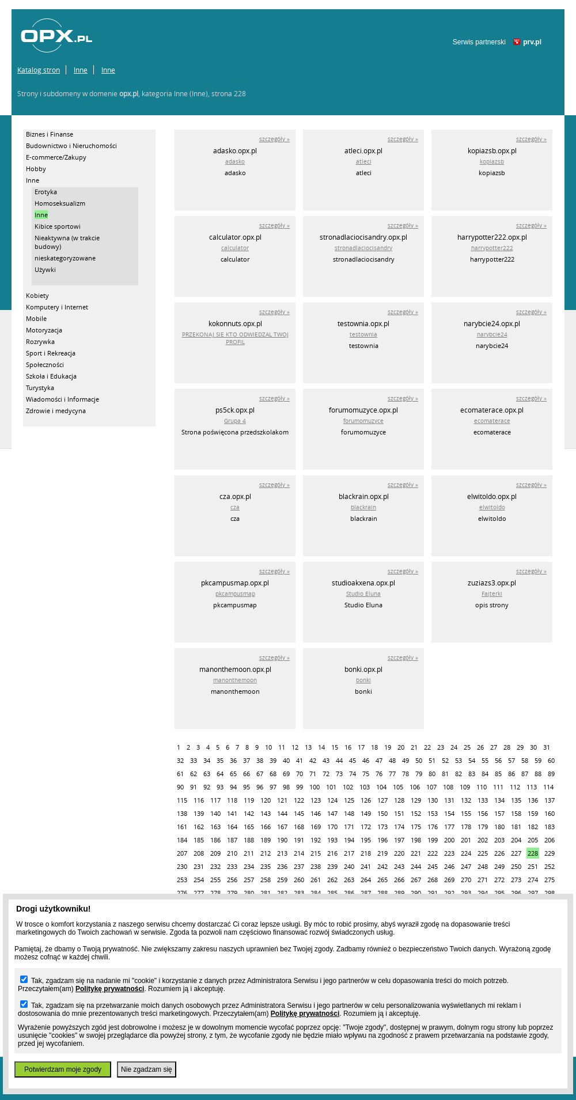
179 (483, 826)
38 (259, 760)
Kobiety (37, 295)
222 (432, 853)
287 (366, 893)
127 (382, 800)
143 (265, 813)
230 (182, 866)
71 (312, 773)
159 (533, 813)
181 (516, 826)
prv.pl (532, 42)
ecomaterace (492, 421)
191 (299, 840)
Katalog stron (38, 69)
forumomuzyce (363, 421)
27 (493, 747)
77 (392, 773)
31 (546, 747)
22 (427, 747)
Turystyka (40, 387)
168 (299, 826)
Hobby (36, 168)
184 (182, 840)
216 (332, 853)
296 (516, 893)
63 (206, 773)
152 (416, 813)
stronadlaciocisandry (363, 248)
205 (533, 840)
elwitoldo (492, 507)
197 (399, 840)
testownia (363, 334)
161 (182, 826)
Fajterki (492, 594)
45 (352, 760)
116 (199, 800)
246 (449, 866)
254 (199, 879)
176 (432, 826)
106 (415, 787)
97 (273, 787)
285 (332, 893)
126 (366, 800)
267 (416, 879)
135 (516, 800)
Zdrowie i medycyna (56, 410)
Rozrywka (40, 341)
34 (206, 760)
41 (299, 760)
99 (299, 787)
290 (416, 893)
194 (349, 840)
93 (220, 787)
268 (432, 879)
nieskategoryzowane (65, 258)
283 (299, 893)
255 (215, 879)
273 (516, 879)
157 (499, 813)
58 (524, 760)
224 (466, 853)
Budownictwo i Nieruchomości (71, 145)
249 (499, 866)
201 (466, 840)
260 (299, 879)
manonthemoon (235, 680)
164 (232, 826)
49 (405, 760)
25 (467, 747)
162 (199, 826)
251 (533, 866)
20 (400, 747)
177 (449, 826)
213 (282, 853)
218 (366, 853)
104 (381, 787)
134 (499, 800)
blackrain (363, 507)
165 (249, 826)
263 (349, 879)
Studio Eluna (363, 594)
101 (331, 787)
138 (182, 813)
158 (516, 813)
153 (432, 813)
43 (326, 760)
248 (483, 866)
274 (533, 879)
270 (466, 879)
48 (392, 760)
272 (499, 879)
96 (259, 787)
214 (299, 853)
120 (265, 800)
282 (282, 893)
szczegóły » (274, 139)
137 (549, 800)
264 (366, 879)
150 (382, 813)
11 (281, 747)
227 (516, 853)
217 (349, 853)
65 (233, 773)
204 (516, 840)
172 (366, 826)
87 (524, 773)
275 (549, 879)
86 (511, 773)
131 (449, 800)
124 (332, 800)
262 (332, 879)
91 (193, 787)
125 (349, 800)
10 (268, 747)
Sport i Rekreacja (50, 353)
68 (273, 773)
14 (321, 747)
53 (458, 760)
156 (483, 813)
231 (199, 866)
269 (449, 879)
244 (416, 866)
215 (315, 853)
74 (352, 773)
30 (533, 747)
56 (498, 760)
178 (466, 826)
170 (332, 826)
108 (448, 787)
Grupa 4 (235, 421)
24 (453, 747)
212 (265, 853)
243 (399, 866)
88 (538, 773)
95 (246, 787)
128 (399, 800)
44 (339, 760)
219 (382, 853)
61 (180, 773)
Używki (45, 269)
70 (299, 773)
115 (182, 800)
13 (308, 747)
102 (348, 787)
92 (206, 787)
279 (232, 893)
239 (332, 866)
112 (515, 787)
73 (339, 773)
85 (498, 773)
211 (249, 853)
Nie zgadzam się (146, 1069)
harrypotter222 (492, 248)
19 (387, 747)
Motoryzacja (44, 330)
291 (432, 893)
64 (220, 773)
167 (282, 826)
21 (414, 747)
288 (382, 893)
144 (282, 813)
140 (215, 813)
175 (416, 826)
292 (449, 893)
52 (445, 760)
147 (332, 813)
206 (549, 840)
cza (235, 507)
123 (315, 800)
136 (533, 800)
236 (282, 866)
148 (349, 813)
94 (233, 787)
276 (182, 893)
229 (549, 853)
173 (382, 826)
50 (418, 760)
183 (549, 826)
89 (551, 773)
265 (382, 879)
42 (312, 760)
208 (199, 853)
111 (498, 787)
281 (265, 893)
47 (379, 760)
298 (549, 893)
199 (432, 840)
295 (499, 893)
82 (458, 773)
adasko (235, 161)
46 (365, 760)
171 (349, 826)
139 (199, 813)
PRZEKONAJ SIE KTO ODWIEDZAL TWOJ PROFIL (235, 338)
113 (531, 787)
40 (286, 760)
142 (249, 813)
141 (232, 813)
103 (364, 787)
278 (215, 893)
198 (416, 840)
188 (249, 840)
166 (265, 826)
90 (180, 787)
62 (193, 773)
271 (483, 879)
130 (432, 800)
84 (485, 773)
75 (365, 773)
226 (499, 853)
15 (334, 747)
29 (520, 747)
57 (511, 760)
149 (366, 813)
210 (232, 853)
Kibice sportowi (58, 226)
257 (249, 879)
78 (405, 773)
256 (232, 879)
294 (483, 893)
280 (249, 893)
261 (315, 879)
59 (538, 760)
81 (445, 773)
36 (233, 760)
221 (416, 853)
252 (549, 866)
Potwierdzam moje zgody (62, 1069)
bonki (363, 680)
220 (399, 853)
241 (366, 866)
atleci (364, 161)
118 (232, 800)
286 (349, 893)
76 (379, 773)
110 (481, 787)
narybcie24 (492, 334)
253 (182, 879)
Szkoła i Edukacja (51, 376)
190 (282, 840)
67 (259, 773)
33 (193, 760)
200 (449, 840)
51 (432, 760)
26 (480, 747)
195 (366, 840)
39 (273, 760)
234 (249, 866)
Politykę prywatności (109, 989)
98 (286, 787)
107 (431, 787)
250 (516, 866)
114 (548, 787)
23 (440, 747)
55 (485, 760)
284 (315, 893)
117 (215, 800)
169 (315, 826)
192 (315, 840)
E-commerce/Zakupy (56, 157)
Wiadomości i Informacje (62, 399)
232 (215, 866)
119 (249, 800)
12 (294, 747)
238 (315, 866)
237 (299, 866)
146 (315, 813)
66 (246, 773)
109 (465, 787)
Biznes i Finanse (49, 134)
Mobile (36, 318)
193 (332, 840)
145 (299, 813)
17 (361, 747)
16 (347, 747)
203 (499, 840)
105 (398, 787)
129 (416, 800)
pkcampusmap (235, 594)
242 (382, 866)
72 (326, 773)
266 (399, 879)
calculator (235, 248)
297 (533, 893)
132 (466, 800)
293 (466, 893)
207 (182, 853)
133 (483, 800)
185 (199, 840)
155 (466, 813)
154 (449, 813)
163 (215, 826)
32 (180, 760)
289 (399, 893)
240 (349, 866)
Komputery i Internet (57, 307)
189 (265, 840)
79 (418, 773)
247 (466, 866)
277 (199, 893)
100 (314, 787)
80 (432, 773)
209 (215, 853)
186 (215, 840)
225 (483, 853)
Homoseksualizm (60, 203)
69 (286, 773)
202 (483, 840)
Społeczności (45, 364)
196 (382, 840)
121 (282, 800)
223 (449, 853)
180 (499, 826)
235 (265, 866)
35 (220, 760)
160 (549, 813)
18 (374, 747)
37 (246, 760)
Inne (81, 69)
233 (232, 866)
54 (471, 760)
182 (533, 826)
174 (399, 826)
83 (471, 773)
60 (551, 760)
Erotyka (46, 191)
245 (432, 866)
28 (506, 747)
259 (282, 879)
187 (232, 840)
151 (399, 813)
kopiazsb (492, 161)
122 (299, 800)
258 (265, 879)
